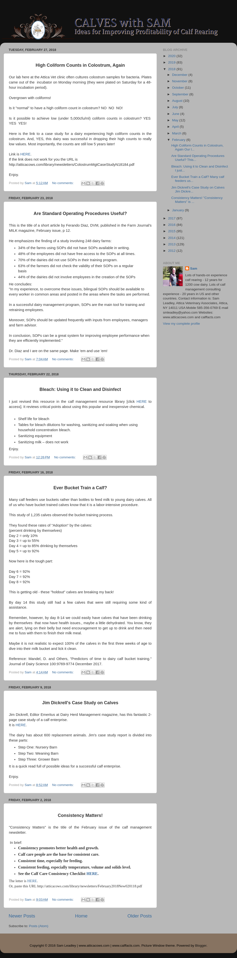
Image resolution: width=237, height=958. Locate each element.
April (176, 126)
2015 (172, 231)
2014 (172, 238)
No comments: (63, 183)
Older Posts (139, 915)
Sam (193, 268)
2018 (172, 69)
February (179, 140)
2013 (172, 244)
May (175, 120)
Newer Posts (22, 915)
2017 (172, 218)
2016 (172, 225)
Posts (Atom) (38, 926)
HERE (25, 154)
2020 (172, 56)
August (177, 101)
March (177, 133)
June (176, 114)
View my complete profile (181, 323)
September (180, 94)
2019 (172, 62)
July (175, 107)
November (180, 81)
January (178, 210)
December (180, 75)
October (178, 87)
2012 (172, 251)
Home (81, 915)
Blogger (200, 945)
